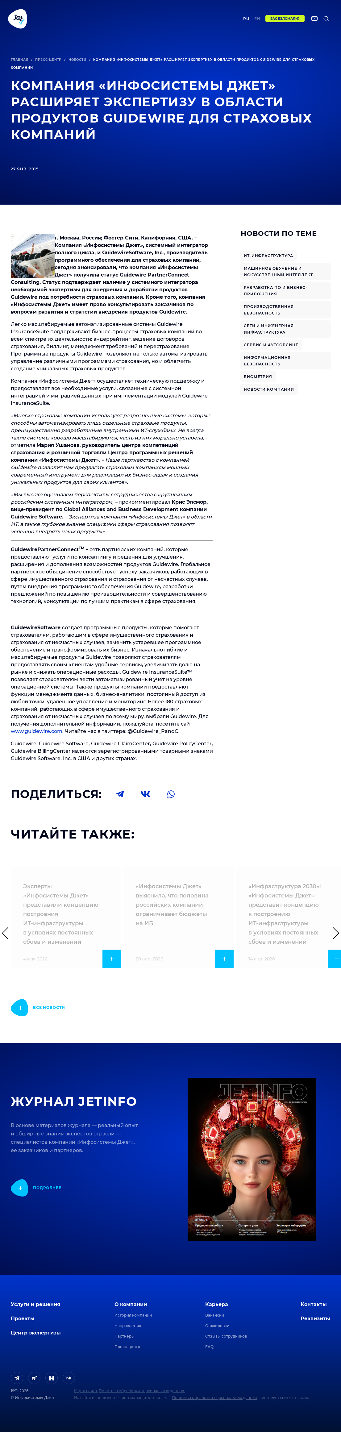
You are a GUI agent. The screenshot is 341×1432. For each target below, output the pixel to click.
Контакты (211, 21)
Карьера (216, 1304)
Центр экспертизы (126, 21)
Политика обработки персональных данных (214, 1397)
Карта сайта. (86, 1390)
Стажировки (217, 1325)
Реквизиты (315, 1319)
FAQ (209, 1346)
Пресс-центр (48, 60)
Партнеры (124, 1336)
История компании (133, 1315)
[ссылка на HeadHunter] (69, 1378)
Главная (19, 60)
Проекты (94, 21)
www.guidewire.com (36, 731)
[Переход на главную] (17, 20)
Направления (127, 1325)
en (257, 21)
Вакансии (214, 1315)
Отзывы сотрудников (226, 1336)
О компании (130, 1304)
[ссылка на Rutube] (34, 1378)
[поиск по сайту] (326, 20)
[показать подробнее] (38, 1007)
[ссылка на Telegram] (17, 1378)
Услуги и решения (35, 1304)
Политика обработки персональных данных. (142, 1390)
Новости (77, 60)
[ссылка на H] (51, 1378)
